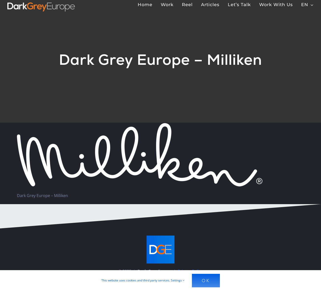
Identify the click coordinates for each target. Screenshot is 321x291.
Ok (206, 280)
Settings (178, 280)
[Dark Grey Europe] (41, 4)
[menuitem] (307, 4)
